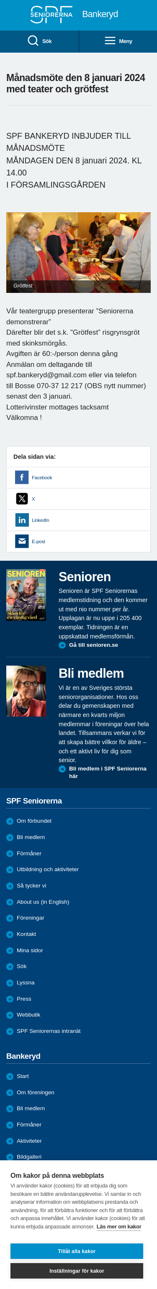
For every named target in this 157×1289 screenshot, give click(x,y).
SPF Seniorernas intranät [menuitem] (49, 1031)
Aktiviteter (29, 1141)
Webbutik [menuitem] (28, 1015)
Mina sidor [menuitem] (30, 950)
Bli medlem (31, 837)
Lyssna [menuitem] (26, 982)
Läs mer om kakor (119, 1226)
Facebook (42, 477)
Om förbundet (34, 821)
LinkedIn (40, 520)
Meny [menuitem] (118, 41)
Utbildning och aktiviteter (48, 869)
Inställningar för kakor (76, 1271)
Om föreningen (35, 1092)
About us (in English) (43, 902)
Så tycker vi (31, 885)
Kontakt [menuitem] (26, 934)
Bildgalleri (29, 1157)
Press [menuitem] (24, 999)
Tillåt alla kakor (77, 1251)
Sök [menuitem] (39, 41)
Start (23, 1076)
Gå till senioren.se (93, 645)
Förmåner (29, 853)
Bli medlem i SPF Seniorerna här (108, 772)
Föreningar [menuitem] (30, 918)
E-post (38, 541)
